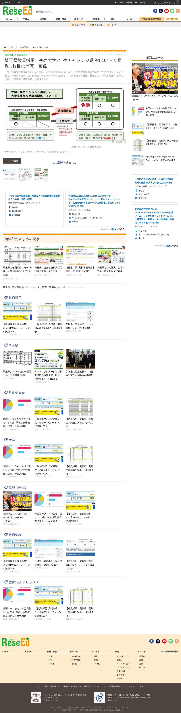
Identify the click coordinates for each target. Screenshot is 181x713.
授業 (50, 656)
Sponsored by (105, 229)
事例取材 (120, 675)
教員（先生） (18, 487)
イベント (130, 19)
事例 (113, 19)
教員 (141, 660)
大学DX (43, 19)
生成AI (26, 19)
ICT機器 (96, 19)
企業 (141, 664)
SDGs (119, 660)
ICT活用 (120, 656)
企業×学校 (121, 671)
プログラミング (123, 667)
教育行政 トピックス (24, 582)
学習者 (142, 656)
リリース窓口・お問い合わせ (49, 686)
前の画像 (13, 161)
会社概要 (87, 686)
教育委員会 (97, 25)
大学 (12, 440)
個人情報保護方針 (115, 686)
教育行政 (78, 19)
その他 (113, 25)
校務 (50, 660)
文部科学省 (79, 25)
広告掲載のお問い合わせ (71, 686)
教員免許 (15, 535)
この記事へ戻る (64, 162)
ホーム (9, 19)
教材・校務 (61, 19)
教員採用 (15, 297)
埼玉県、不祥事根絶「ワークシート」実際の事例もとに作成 (43, 287)
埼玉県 (13, 345)
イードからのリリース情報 (133, 686)
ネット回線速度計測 (169, 652)
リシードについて (99, 686)
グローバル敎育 (123, 664)
